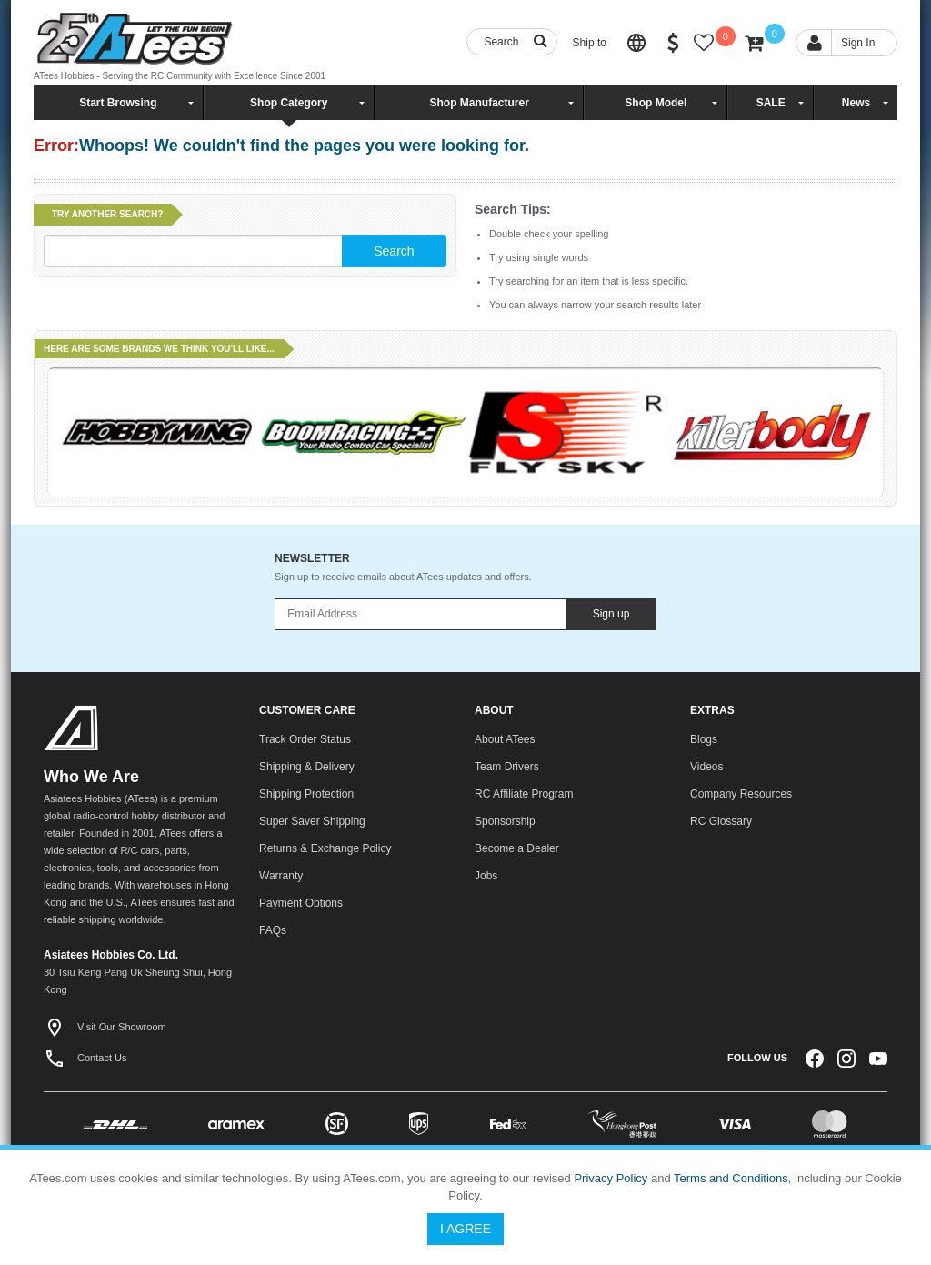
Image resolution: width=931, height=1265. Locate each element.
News (856, 102)
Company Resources (741, 794)
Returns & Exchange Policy (325, 848)
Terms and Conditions (731, 1178)
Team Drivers (507, 766)
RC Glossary (721, 821)
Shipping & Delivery (307, 766)
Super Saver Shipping (312, 821)
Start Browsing (117, 102)
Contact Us (85, 1057)
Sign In (858, 42)
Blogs (703, 739)
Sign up (611, 613)
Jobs (486, 875)
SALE (771, 102)
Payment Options (301, 903)
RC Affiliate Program (524, 794)
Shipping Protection (306, 794)
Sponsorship (505, 821)
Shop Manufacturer (478, 102)
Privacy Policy (610, 1178)
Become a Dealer (517, 848)
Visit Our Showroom (105, 1026)
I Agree (465, 1228)
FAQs (272, 930)
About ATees (505, 739)
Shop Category (288, 102)
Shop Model (655, 102)
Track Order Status (305, 739)
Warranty (281, 875)
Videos (706, 766)
